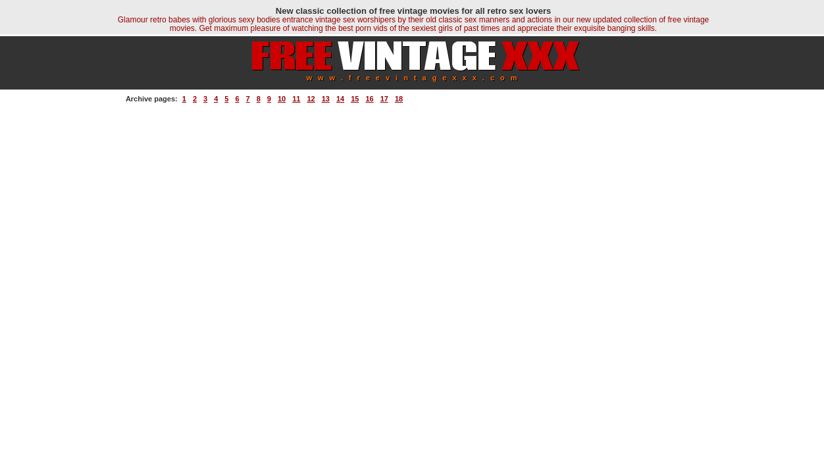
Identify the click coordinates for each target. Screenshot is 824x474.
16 (369, 99)
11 (296, 99)
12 (311, 99)
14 (340, 99)
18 (399, 99)
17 (384, 99)
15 (355, 99)
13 (326, 99)
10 (282, 99)
